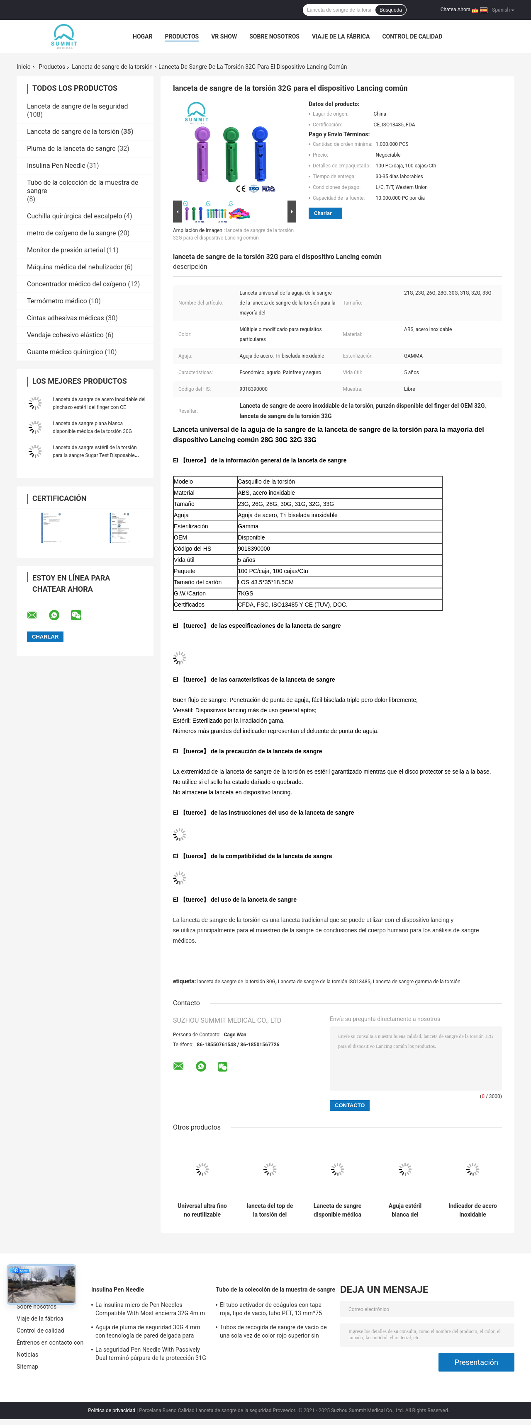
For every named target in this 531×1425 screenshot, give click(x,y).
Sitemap (27, 1366)
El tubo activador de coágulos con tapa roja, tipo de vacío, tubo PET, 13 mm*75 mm (271, 1310)
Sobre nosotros (274, 36)
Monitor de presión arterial (66, 250)
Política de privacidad (111, 1410)
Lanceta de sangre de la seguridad (77, 106)
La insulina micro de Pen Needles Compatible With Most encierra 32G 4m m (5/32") (150, 1310)
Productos (182, 36)
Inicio (24, 66)
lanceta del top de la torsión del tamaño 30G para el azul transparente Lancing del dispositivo (270, 1210)
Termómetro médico (57, 301)
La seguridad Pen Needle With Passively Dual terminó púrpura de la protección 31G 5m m (150, 1355)
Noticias (27, 1354)
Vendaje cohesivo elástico (65, 335)
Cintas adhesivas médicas (65, 318)
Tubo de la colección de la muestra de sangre (275, 1289)
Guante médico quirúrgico (65, 352)
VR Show (224, 36)
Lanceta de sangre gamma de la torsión (416, 982)
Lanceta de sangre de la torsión (112, 66)
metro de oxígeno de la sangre (71, 233)
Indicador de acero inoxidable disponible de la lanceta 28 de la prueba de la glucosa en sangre (472, 1210)
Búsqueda (391, 10)
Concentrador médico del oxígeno (76, 284)
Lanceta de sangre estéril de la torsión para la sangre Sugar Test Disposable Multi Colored (95, 455)
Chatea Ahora (455, 9)
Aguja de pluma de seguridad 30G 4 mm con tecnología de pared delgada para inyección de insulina (147, 1332)
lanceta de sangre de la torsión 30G (236, 982)
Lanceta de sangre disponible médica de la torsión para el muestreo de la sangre (338, 1210)
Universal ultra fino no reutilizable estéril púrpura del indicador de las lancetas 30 (202, 1210)
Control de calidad (412, 36)
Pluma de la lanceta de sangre (71, 148)
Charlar (323, 213)
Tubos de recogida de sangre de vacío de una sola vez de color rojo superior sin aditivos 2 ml (273, 1332)
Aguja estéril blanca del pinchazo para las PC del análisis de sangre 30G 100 (405, 1210)
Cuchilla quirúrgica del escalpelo (74, 216)
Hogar (142, 36)
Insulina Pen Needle (56, 165)
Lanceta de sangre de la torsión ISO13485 (324, 982)
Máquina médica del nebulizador (75, 267)
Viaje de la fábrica (341, 36)
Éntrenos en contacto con (50, 1342)
